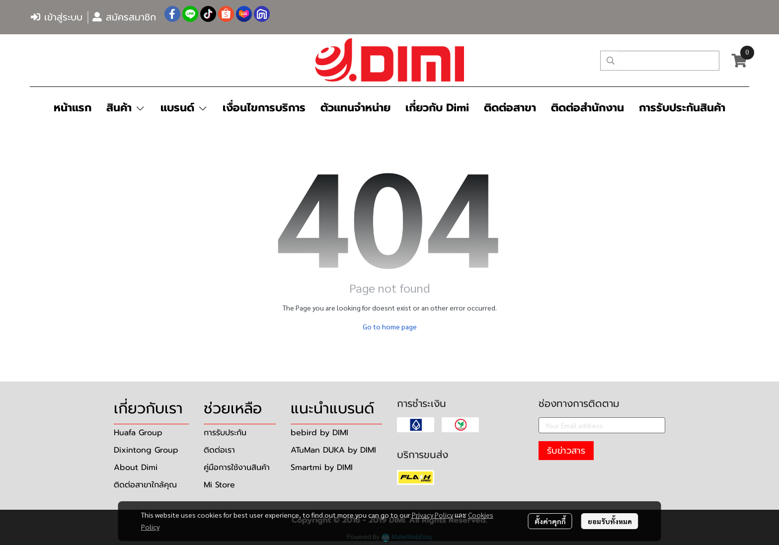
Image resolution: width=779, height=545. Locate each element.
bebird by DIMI (319, 433)
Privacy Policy (432, 514)
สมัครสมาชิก (124, 17)
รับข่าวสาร (566, 451)
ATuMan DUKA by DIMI (333, 450)
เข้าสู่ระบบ (56, 17)
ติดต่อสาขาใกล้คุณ (145, 485)
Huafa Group (138, 433)
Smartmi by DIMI (322, 467)
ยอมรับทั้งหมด (610, 521)
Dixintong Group (146, 450)
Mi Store (219, 485)
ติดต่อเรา (219, 450)
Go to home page (390, 326)
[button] (660, 60)
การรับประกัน (225, 433)
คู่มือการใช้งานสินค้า (237, 467)
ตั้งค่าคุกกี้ (550, 521)
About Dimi (135, 467)
